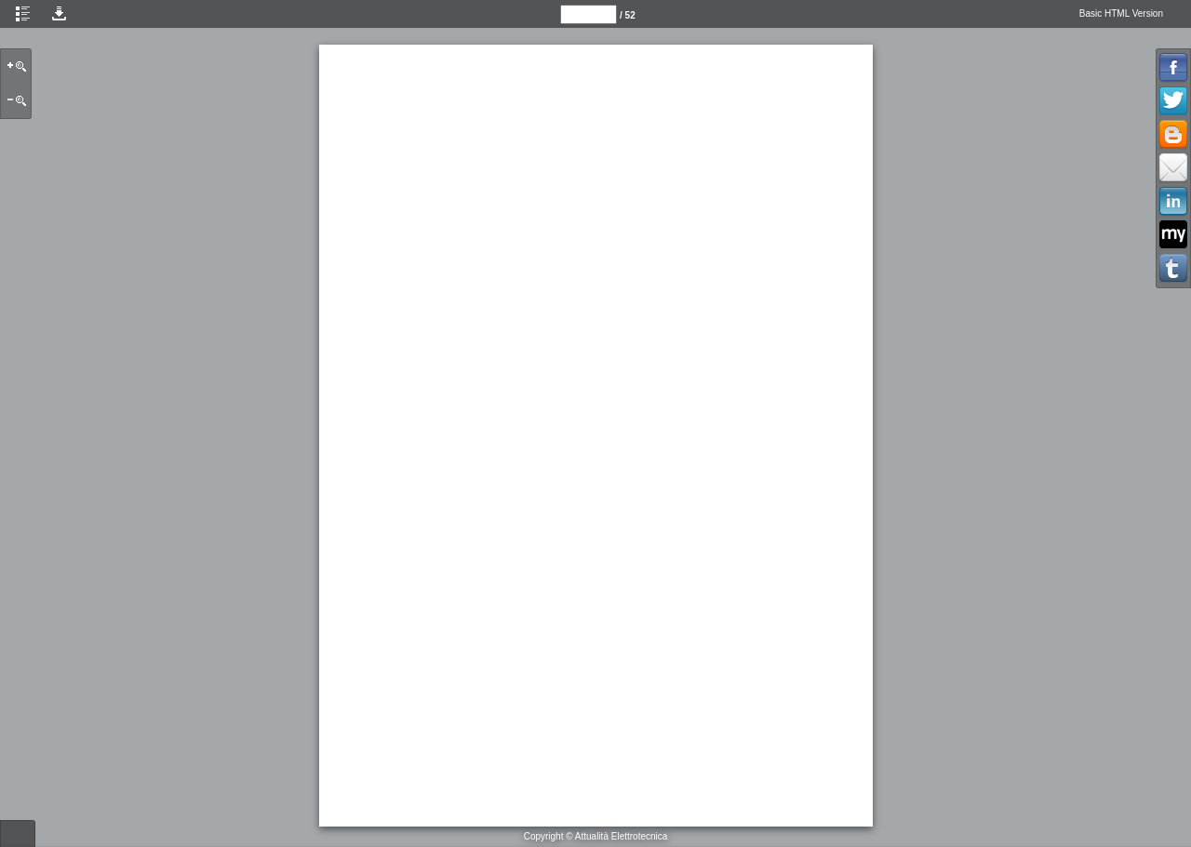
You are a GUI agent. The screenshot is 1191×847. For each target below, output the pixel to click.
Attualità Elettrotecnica (621, 836)
